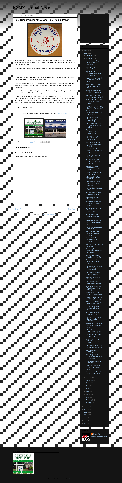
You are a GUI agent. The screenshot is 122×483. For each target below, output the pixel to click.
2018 (86, 409)
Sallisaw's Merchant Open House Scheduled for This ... (94, 222)
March (88, 397)
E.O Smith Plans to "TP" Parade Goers (93, 68)
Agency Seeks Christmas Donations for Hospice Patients (94, 125)
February (89, 400)
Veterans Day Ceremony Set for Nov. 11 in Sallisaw (93, 319)
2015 (86, 418)
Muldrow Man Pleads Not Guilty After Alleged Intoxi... (94, 101)
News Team (97, 434)
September (89, 380)
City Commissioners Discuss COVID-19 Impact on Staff (92, 131)
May (87, 391)
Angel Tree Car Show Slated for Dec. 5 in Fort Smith (94, 150)
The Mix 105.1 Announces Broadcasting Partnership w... (94, 268)
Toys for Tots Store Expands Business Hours (92, 216)
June (87, 388)
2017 (86, 412)
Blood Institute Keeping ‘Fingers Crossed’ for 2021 (93, 86)
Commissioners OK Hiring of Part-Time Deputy (94, 373)
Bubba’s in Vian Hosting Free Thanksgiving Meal (94, 96)
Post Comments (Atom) (49, 214)
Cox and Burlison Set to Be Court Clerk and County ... (93, 308)
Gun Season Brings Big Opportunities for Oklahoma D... (93, 209)
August (88, 383)
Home (45, 209)
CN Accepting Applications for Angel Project (94, 273)
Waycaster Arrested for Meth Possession (93, 278)
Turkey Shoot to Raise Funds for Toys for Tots (94, 293)
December (89, 55)
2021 (86, 50)
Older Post (71, 209)
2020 (86, 53)
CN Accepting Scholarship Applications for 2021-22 (94, 346)
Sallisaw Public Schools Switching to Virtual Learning (93, 183)
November (89, 58)
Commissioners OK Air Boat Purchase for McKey (93, 261)
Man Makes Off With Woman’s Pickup (92, 313)
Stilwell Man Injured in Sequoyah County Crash (93, 367)
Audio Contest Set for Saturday (92, 351)
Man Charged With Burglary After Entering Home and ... (94, 356)
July (87, 386)
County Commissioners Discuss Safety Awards (94, 91)
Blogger (71, 479)
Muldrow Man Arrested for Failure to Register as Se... (94, 325)
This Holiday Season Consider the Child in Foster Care (93, 138)
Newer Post (19, 209)
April (87, 394)
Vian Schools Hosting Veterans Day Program (94, 282)
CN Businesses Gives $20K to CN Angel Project (93, 233)
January (89, 403)
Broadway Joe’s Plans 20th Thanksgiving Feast (93, 341)
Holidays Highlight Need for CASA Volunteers (93, 193)
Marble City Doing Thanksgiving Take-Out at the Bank (94, 250)
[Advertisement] (95, 28)
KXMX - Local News (32, 7)
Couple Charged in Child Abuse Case (93, 173)
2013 (86, 423)
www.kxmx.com (62, 113)
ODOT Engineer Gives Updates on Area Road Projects (94, 144)
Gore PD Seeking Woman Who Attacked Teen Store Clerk (94, 161)
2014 (86, 420)
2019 (86, 406)
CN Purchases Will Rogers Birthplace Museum (94, 302)
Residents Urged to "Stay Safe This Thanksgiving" (94, 107)
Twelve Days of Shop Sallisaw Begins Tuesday (92, 62)
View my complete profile (99, 437)
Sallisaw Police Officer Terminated (93, 178)
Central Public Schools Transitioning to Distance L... (93, 239)
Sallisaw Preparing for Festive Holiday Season (94, 198)
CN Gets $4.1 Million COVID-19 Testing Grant (92, 168)
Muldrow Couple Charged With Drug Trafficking (94, 298)
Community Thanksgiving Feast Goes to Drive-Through (94, 288)
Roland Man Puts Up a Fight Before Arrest (93, 156)
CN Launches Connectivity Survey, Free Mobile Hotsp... (94, 79)
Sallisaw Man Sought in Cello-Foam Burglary (93, 331)
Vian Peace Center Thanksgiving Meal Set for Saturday (94, 112)
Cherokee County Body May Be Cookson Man (93, 256)
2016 (86, 415)
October (89, 377)
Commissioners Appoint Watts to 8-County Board (93, 203)
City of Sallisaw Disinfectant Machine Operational (93, 73)
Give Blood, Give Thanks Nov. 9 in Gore (94, 335)
